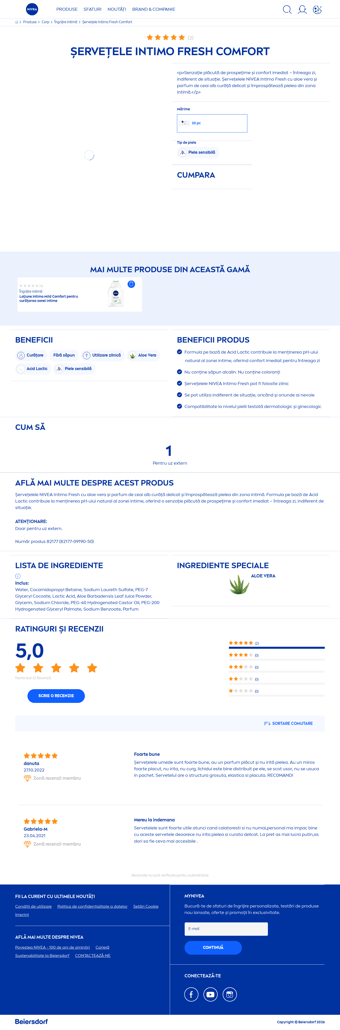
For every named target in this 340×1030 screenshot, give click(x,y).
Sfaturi (93, 9)
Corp (46, 22)
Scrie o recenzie (56, 695)
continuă (213, 947)
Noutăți (117, 9)
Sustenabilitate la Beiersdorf (42, 955)
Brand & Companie (153, 9)
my (194, 896)
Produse (67, 9)
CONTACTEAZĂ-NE (93, 955)
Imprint (22, 914)
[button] (131, 284)
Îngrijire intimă (66, 22)
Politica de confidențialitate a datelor (92, 906)
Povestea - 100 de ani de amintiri (52, 947)
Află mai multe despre (49, 937)
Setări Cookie (146, 906)
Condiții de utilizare (33, 906)
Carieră (102, 947)
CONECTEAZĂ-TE (202, 976)
